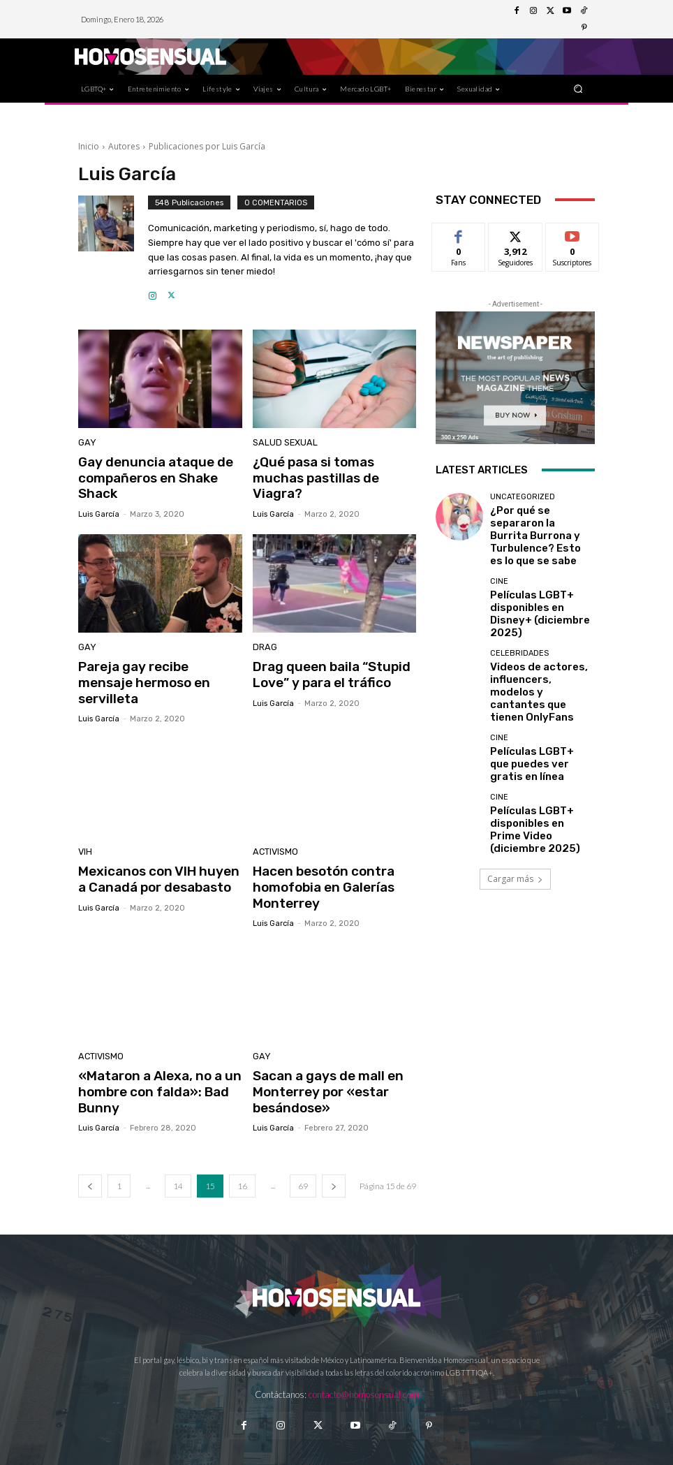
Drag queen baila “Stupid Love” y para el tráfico (322, 668)
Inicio (88, 146)
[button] (578, 88)
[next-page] (334, 1151)
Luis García (98, 509)
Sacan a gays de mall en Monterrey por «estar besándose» (320, 1060)
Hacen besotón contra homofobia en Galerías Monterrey (317, 860)
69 (303, 1152)
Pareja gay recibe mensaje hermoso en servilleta (153, 668)
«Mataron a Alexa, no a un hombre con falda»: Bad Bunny (151, 1060)
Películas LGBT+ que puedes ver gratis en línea (541, 698)
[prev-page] (90, 1151)
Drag (263, 643)
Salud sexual (281, 444)
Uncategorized (522, 497)
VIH (84, 828)
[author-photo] (113, 249)
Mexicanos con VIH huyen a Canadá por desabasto (155, 853)
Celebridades (519, 613)
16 (242, 1152)
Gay (85, 444)
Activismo (273, 828)
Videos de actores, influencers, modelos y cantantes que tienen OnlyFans (534, 639)
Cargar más (515, 802)
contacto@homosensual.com (364, 1359)
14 (178, 1152)
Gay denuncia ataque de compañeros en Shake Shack (146, 476)
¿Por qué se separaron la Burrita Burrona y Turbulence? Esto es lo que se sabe (540, 522)
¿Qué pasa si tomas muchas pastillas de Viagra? (332, 469)
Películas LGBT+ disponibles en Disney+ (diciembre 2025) (535, 580)
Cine (499, 560)
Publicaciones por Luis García (207, 146)
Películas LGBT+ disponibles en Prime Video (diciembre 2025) (535, 756)
